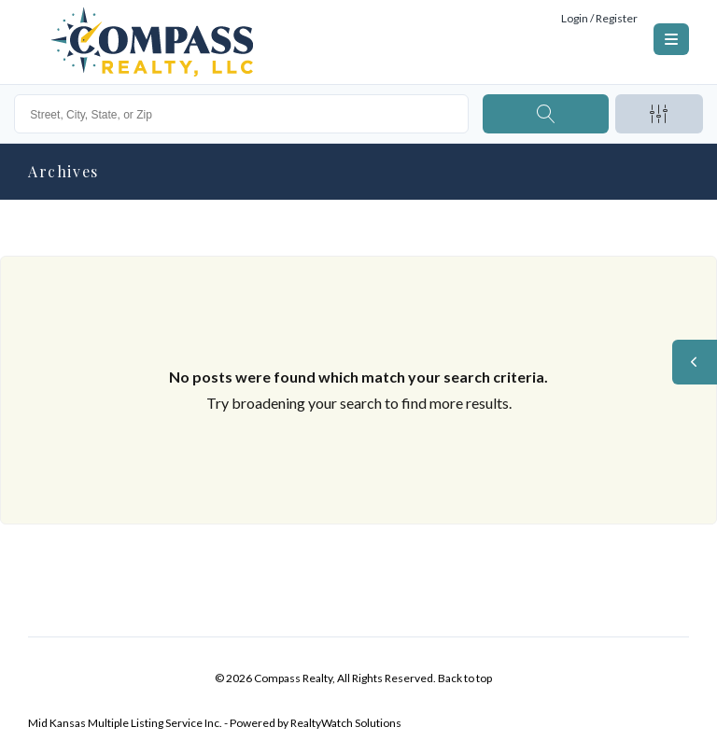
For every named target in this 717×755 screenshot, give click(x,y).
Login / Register (599, 18)
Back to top (465, 678)
